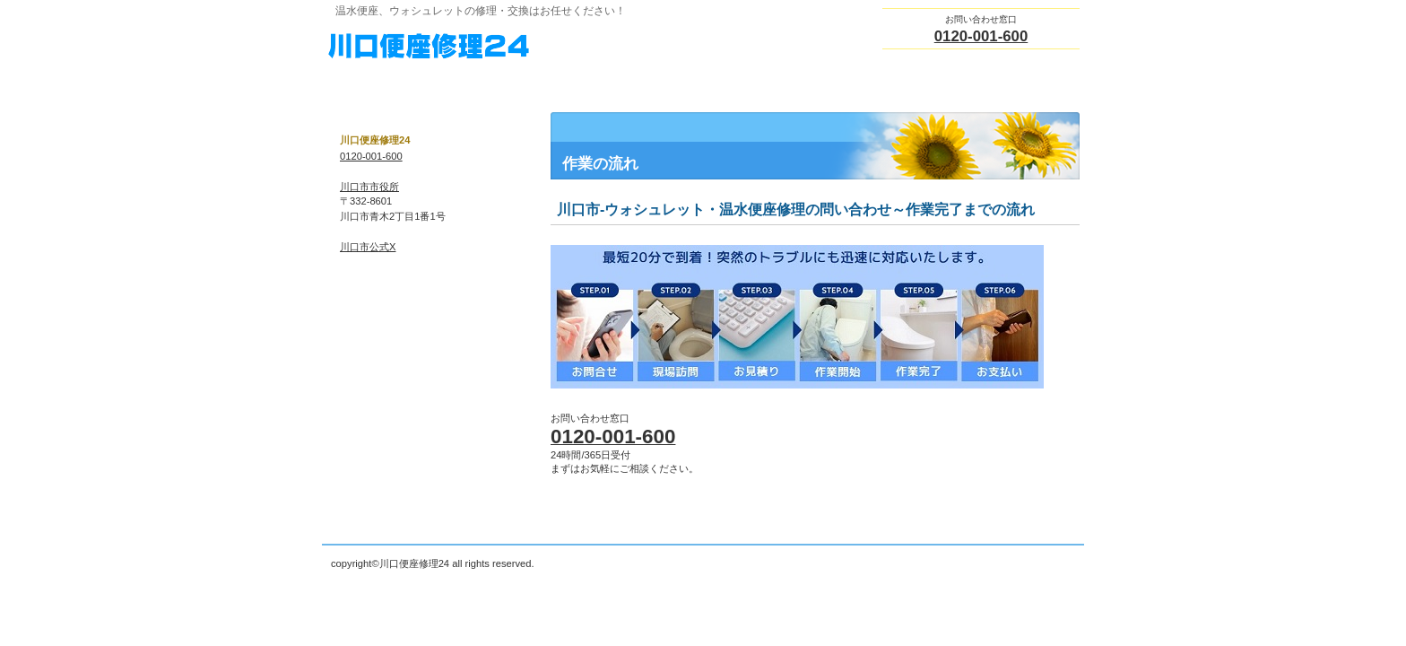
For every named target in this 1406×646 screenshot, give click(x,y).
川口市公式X (367, 246)
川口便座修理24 (505, 45)
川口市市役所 (369, 186)
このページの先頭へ (1052, 528)
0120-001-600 (981, 36)
